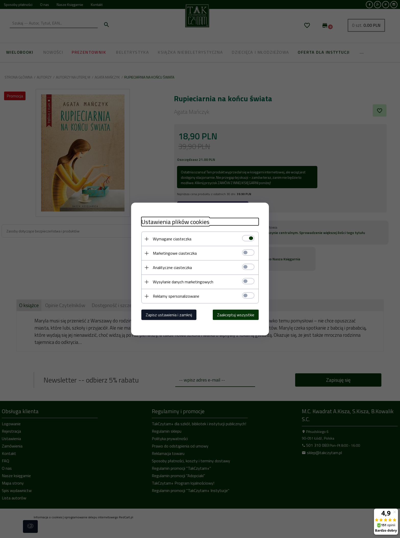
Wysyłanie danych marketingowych (183, 282)
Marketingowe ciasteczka (175, 253)
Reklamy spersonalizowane (176, 296)
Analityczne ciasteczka (172, 267)
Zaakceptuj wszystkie (235, 315)
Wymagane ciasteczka (172, 239)
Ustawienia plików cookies (175, 222)
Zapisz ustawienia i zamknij (169, 315)
